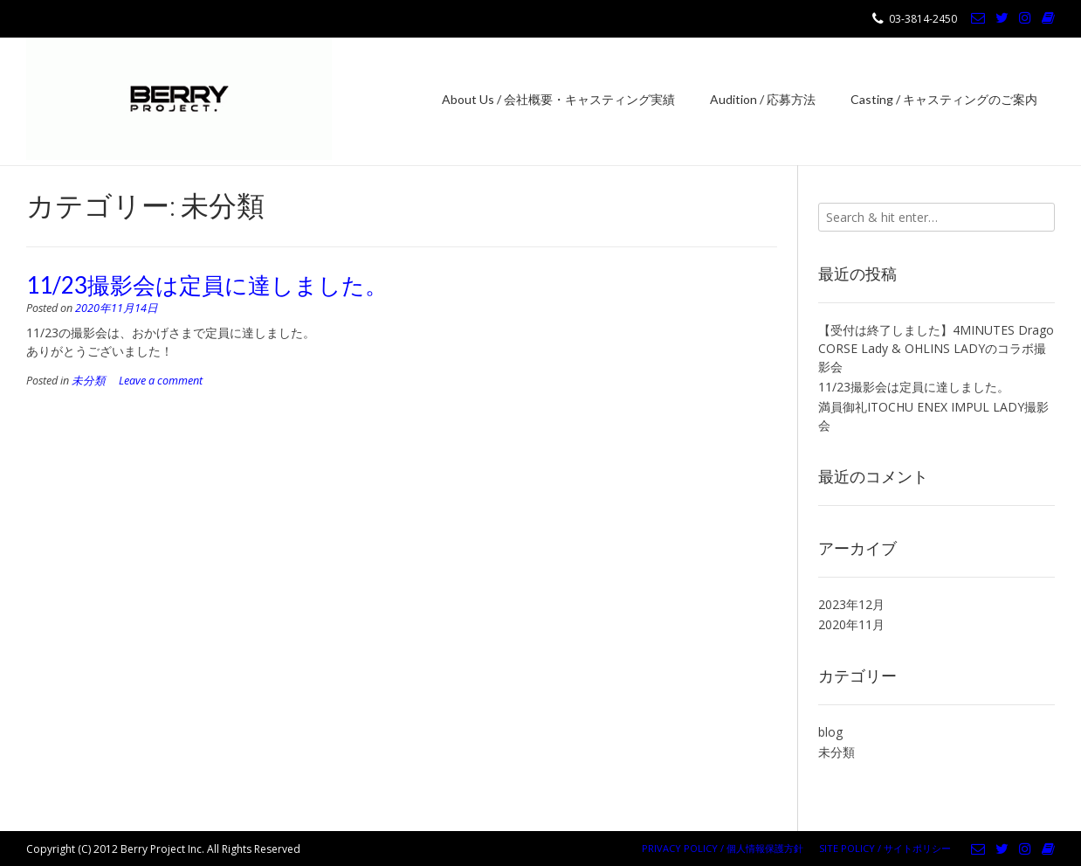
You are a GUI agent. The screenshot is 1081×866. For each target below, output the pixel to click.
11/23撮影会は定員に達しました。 (207, 285)
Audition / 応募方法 (763, 99)
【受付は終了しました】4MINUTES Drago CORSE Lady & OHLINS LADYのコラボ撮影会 (936, 348)
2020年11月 (851, 624)
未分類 (89, 380)
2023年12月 (851, 604)
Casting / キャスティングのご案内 (943, 99)
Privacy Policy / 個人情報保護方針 (722, 848)
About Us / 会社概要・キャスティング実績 (558, 99)
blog (830, 732)
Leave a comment (161, 380)
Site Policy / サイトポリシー (885, 848)
